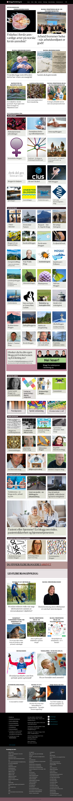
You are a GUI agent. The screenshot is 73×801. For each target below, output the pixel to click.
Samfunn (40, 2)
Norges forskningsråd (32, 778)
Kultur (28, 2)
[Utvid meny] (66, 2)
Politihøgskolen (52, 752)
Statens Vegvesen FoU (53, 767)
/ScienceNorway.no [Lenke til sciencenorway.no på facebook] (54, 724)
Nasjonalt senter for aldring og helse (35, 764)
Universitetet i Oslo (53, 783)
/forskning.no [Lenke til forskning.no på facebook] (52, 719)
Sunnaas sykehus (52, 771)
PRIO (50, 753)
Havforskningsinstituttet (12, 769)
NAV (9, 788)
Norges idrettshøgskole (33, 781)
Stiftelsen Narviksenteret (54, 769)
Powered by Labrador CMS (36, 799)
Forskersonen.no (59, 2)
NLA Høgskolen (31, 752)
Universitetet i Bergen (53, 780)
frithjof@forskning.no (22, 361)
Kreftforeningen (10, 782)
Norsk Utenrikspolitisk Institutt (34, 788)
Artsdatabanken (11, 755)
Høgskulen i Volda (11, 774)
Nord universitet (31, 772)
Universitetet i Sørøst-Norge (54, 787)
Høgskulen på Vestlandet (12, 776)
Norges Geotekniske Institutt (33, 775)
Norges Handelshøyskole (33, 777)
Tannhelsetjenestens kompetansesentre (56, 774)
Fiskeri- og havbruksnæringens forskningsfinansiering (16, 761)
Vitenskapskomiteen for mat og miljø (56, 795)
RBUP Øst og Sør (52, 755)
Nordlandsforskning (32, 773)
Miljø (36, 2)
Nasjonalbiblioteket (32, 759)
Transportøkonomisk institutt (54, 775)
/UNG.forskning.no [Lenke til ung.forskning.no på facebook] (54, 721)
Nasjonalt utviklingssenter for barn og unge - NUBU (37, 769)
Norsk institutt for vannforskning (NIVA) (35, 791)
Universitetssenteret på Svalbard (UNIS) (56, 788)
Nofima (30, 770)
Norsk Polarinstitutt (32, 783)
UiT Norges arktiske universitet (55, 777)
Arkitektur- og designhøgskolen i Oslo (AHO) (15, 753)
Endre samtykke (12, 745)
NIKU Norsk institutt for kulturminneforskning (15, 791)
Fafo (9, 760)
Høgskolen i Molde (11, 771)
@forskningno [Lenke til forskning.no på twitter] (53, 716)
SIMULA (51, 758)
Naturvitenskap (51, 2)
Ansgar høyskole (11, 752)
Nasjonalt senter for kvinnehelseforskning (36, 767)
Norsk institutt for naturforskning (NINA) (35, 789)
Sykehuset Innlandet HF (53, 772)
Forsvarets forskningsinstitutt (13, 763)
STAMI (51, 766)
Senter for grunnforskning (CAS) (55, 761)
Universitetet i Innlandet (53, 782)
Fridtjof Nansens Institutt (12, 766)
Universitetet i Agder (53, 779)
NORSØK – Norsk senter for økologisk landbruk (36, 756)
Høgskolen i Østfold (11, 773)
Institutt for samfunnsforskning (13, 779)
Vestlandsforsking (52, 790)
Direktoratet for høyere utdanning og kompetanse (16, 758)
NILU (9, 793)
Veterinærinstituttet (53, 791)
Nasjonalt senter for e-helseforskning (35, 765)
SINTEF (51, 760)
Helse (32, 2)
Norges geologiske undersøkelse (34, 780)
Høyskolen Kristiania (11, 777)
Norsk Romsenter (32, 786)
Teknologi (45, 2)
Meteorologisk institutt (12, 787)
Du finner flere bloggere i (29, 565)
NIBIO (9, 790)
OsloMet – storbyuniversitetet (34, 793)
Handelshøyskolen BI (11, 768)
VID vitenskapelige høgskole (54, 793)
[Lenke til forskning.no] (15, 1)
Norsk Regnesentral (32, 785)
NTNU (30, 758)
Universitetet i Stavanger (54, 785)
